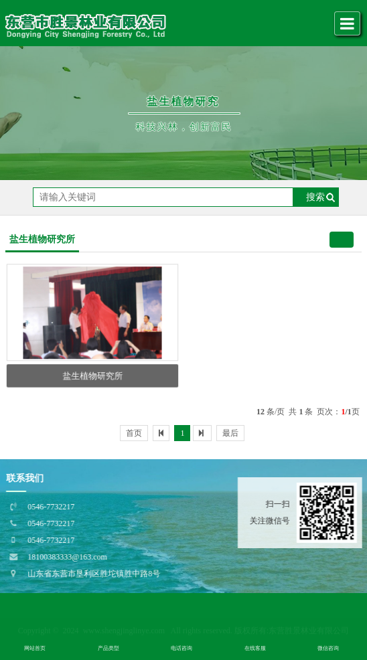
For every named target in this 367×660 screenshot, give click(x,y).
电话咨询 (181, 648)
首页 (134, 433)
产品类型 (108, 648)
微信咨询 (328, 648)
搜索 (315, 197)
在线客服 (255, 648)
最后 (230, 433)
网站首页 (35, 648)
